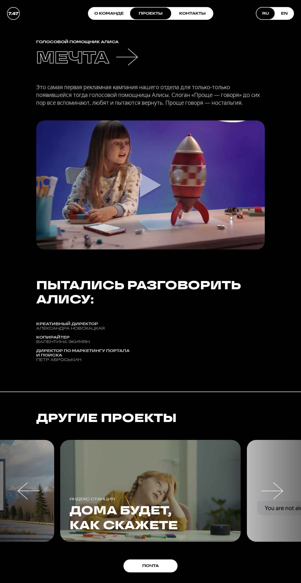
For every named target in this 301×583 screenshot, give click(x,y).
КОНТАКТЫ (192, 13)
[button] (28, 491)
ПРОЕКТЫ (150, 13)
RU (265, 13)
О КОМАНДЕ (109, 13)
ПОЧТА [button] (150, 565)
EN (284, 13)
